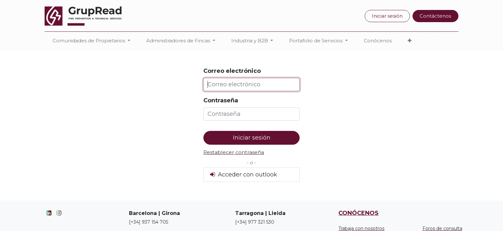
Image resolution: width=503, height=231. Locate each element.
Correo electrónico (232, 70)
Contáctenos (435, 16)
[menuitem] (378, 40)
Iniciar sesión (387, 16)
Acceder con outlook (243, 174)
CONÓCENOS (358, 213)
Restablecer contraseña (233, 152)
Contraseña (220, 100)
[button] (410, 40)
